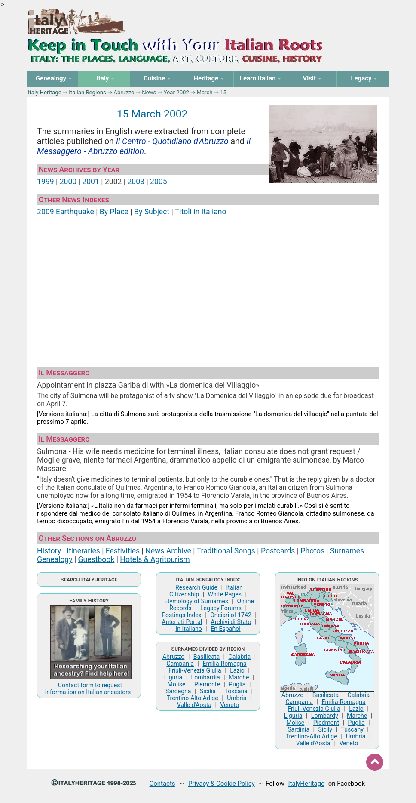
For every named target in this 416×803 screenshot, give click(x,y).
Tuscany (352, 729)
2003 (135, 181)
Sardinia (298, 729)
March (204, 92)
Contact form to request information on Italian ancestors (88, 688)
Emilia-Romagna (224, 663)
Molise (177, 684)
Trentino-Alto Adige (192, 698)
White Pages (225, 594)
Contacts (162, 784)
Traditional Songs (226, 551)
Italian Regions (87, 92)
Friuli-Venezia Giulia (194, 670)
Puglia (237, 684)
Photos (312, 551)
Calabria (240, 656)
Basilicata (206, 656)
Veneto (229, 704)
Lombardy (324, 715)
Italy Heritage (44, 92)
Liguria (173, 677)
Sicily (325, 729)
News (149, 92)
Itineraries (83, 551)
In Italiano (188, 628)
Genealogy (54, 559)
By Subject (151, 211)
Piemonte (207, 684)
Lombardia (205, 677)
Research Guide (196, 587)
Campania (180, 663)
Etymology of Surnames (196, 601)
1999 (45, 181)
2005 (158, 181)
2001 (90, 181)
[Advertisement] (208, 288)
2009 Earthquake (65, 211)
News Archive (168, 551)
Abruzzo (123, 92)
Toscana (235, 691)
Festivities (123, 551)
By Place (114, 211)
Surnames (347, 551)
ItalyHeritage (306, 784)
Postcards (278, 551)
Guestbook (96, 559)
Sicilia (208, 691)
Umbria (236, 698)
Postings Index (182, 615)
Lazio (237, 670)
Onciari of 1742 (230, 615)
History (49, 551)
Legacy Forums (221, 608)
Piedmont (326, 722)
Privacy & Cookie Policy (221, 784)
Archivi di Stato (231, 621)
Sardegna (178, 691)
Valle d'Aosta (194, 704)
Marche (239, 677)
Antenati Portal (182, 621)
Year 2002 (176, 92)
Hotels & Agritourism (155, 559)
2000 (68, 181)
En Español (225, 628)
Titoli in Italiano (200, 211)
